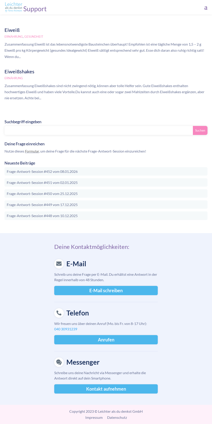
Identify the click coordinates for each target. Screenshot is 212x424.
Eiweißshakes (19, 71)
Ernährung (14, 36)
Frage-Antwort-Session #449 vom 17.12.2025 (42, 204)
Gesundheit (33, 36)
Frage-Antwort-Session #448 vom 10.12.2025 (42, 215)
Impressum (94, 417)
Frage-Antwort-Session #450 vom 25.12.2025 (42, 193)
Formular (32, 151)
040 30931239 (65, 329)
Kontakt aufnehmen (106, 389)
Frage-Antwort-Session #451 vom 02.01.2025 (42, 182)
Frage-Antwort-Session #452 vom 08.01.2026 (42, 171)
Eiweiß (12, 30)
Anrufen (106, 339)
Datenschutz (117, 417)
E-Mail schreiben (106, 290)
